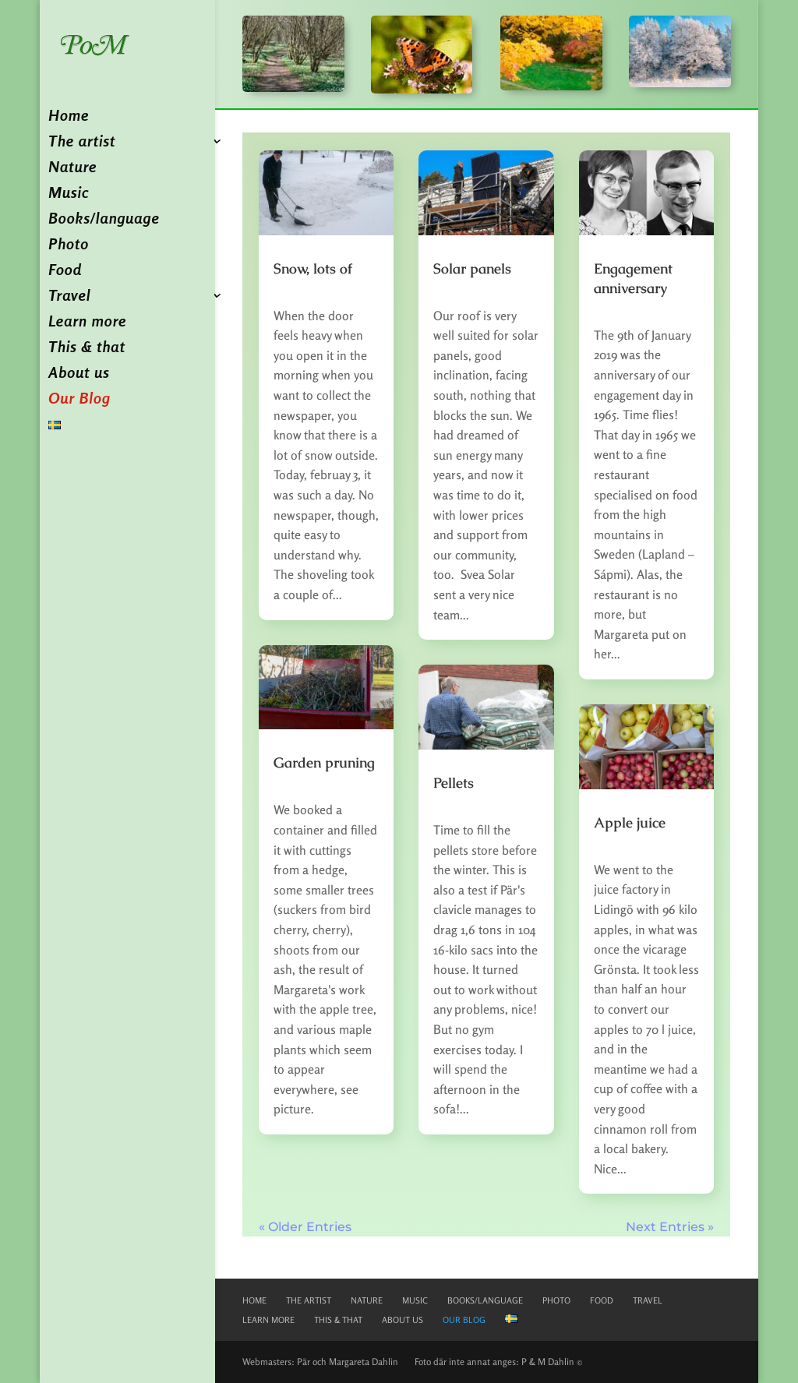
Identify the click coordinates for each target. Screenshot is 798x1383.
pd (288, 290)
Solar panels (472, 268)
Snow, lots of (313, 268)
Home (68, 117)
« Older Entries (305, 1226)
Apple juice (630, 822)
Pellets (453, 783)
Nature (72, 168)
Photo (68, 245)
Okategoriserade (300, 297)
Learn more (87, 323)
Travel (69, 297)
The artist (81, 143)
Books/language (103, 220)
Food (65, 271)
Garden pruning (324, 762)
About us (78, 374)
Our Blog (79, 400)
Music (68, 194)
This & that (86, 348)
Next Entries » (670, 1226)
